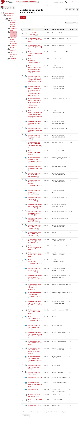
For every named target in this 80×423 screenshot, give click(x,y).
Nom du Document (58, 29)
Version (71, 29)
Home (17, 2)
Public (10, 18)
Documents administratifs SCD (13, 54)
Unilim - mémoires (9, 13)
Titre (29, 29)
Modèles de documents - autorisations (13, 33)
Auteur (46, 29)
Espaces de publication (35, 5)
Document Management (28, 2)
